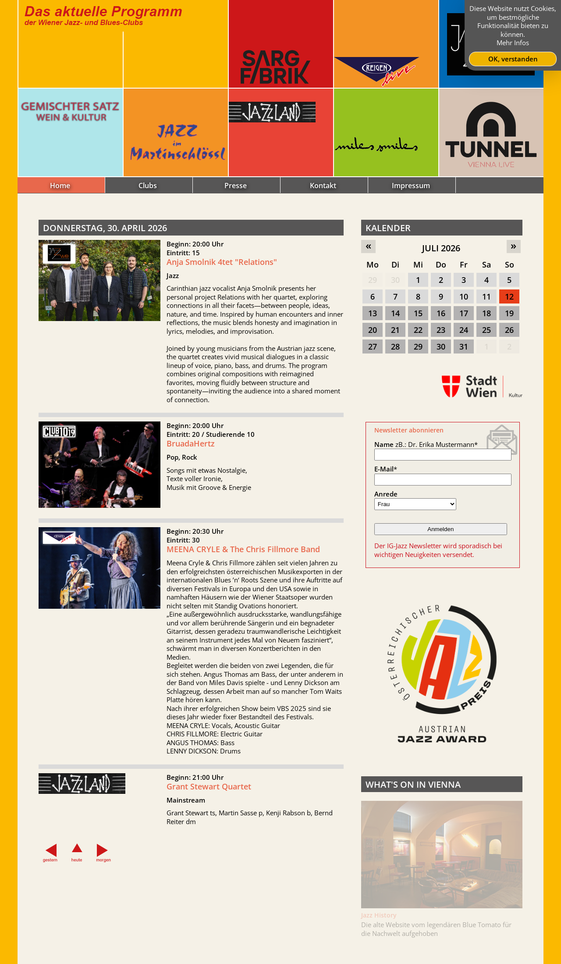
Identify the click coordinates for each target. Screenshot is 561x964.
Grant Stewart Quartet (209, 792)
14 (395, 313)
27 (372, 346)
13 (372, 313)
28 (395, 346)
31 (463, 346)
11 (486, 296)
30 (395, 280)
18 (486, 313)
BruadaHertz (191, 449)
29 (372, 280)
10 (463, 296)
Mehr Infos (513, 42)
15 (418, 313)
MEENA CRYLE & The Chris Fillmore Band (243, 555)
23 (441, 330)
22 (418, 330)
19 (509, 313)
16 (441, 313)
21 (395, 330)
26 (509, 330)
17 (463, 313)
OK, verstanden (513, 58)
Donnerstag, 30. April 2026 (105, 228)
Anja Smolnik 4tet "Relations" (222, 262)
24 (463, 330)
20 (372, 330)
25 (486, 330)
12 (509, 296)
